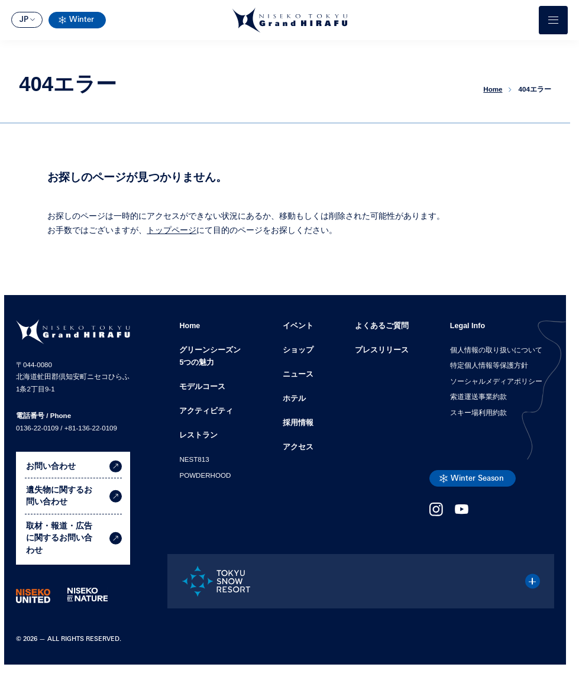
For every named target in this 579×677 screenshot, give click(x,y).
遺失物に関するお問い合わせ (73, 496)
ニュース (298, 374)
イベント (298, 326)
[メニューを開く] (553, 20)
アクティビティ (206, 411)
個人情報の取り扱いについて (496, 350)
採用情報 (298, 423)
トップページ (171, 230)
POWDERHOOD (205, 475)
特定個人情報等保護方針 (489, 365)
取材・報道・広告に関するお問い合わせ (73, 539)
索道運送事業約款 (478, 396)
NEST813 (194, 459)
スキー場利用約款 (478, 412)
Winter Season (477, 478)
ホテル (294, 398)
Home (189, 326)
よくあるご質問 (382, 326)
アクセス (298, 447)
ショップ (298, 350)
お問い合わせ (73, 466)
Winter (81, 20)
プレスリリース (382, 350)
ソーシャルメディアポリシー (496, 381)
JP (24, 20)
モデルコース (202, 387)
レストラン (198, 435)
